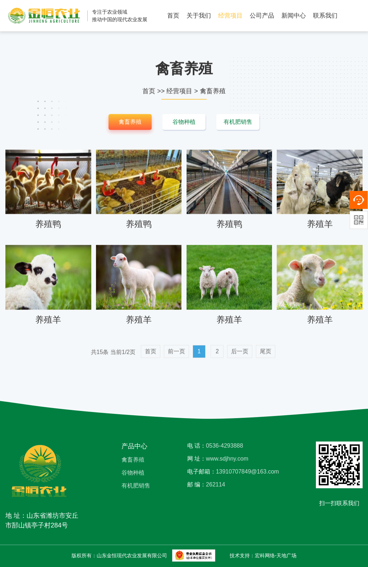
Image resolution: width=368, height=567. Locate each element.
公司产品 (262, 15)
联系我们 (325, 15)
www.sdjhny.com (227, 459)
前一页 (176, 356)
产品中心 (134, 446)
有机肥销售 (238, 123)
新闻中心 (293, 15)
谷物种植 (184, 123)
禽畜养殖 (213, 92)
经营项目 (230, 15)
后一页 (239, 356)
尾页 (265, 356)
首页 (173, 15)
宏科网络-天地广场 (276, 555)
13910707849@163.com (247, 471)
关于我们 (199, 15)
